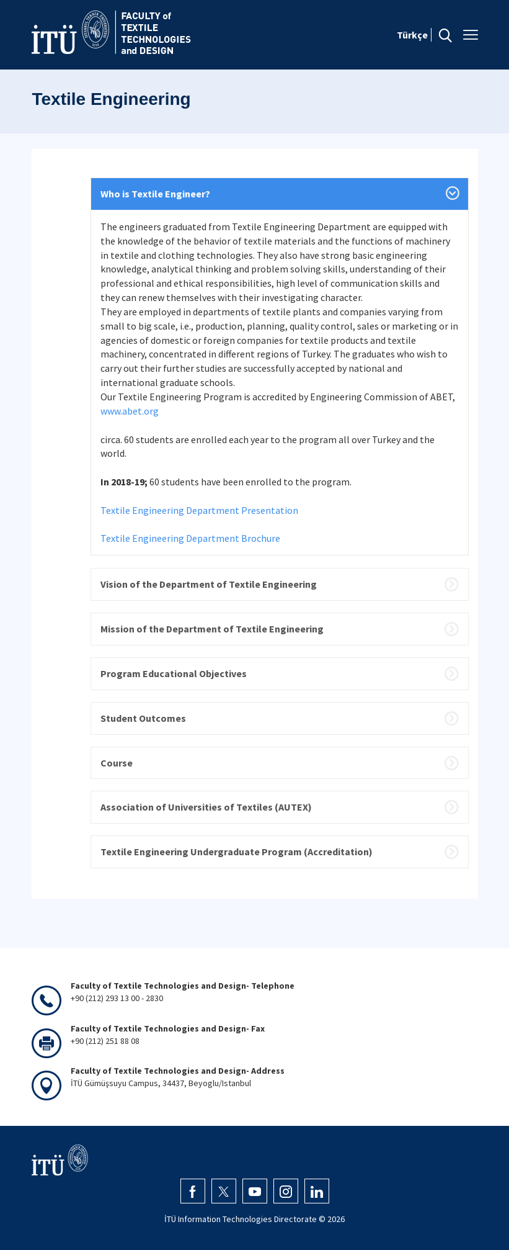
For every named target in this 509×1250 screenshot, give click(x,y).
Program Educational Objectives (173, 673)
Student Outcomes (143, 718)
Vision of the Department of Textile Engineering (208, 584)
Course (116, 763)
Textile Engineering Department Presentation (199, 510)
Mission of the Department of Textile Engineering (212, 629)
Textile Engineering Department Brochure (190, 538)
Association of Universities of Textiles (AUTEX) (206, 807)
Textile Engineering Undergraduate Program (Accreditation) (236, 851)
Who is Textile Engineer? (155, 193)
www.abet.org (129, 411)
